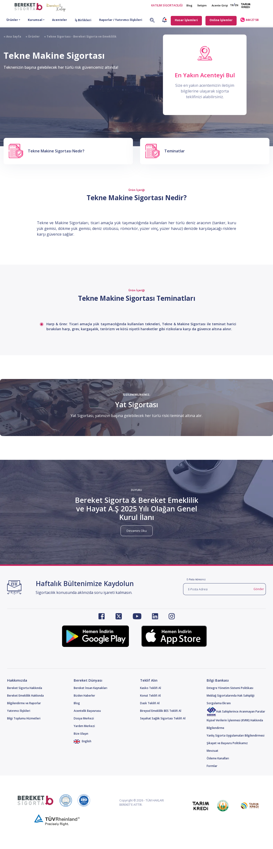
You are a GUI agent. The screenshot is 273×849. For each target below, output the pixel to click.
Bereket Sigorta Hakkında (24, 688)
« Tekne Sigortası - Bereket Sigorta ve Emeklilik (78, 36)
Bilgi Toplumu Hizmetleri (23, 718)
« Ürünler (30, 36)
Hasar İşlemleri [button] (186, 20)
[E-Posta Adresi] (217, 589)
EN (236, 5)
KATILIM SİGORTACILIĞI (167, 5)
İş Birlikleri (83, 20)
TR (232, 5)
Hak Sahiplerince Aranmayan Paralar (236, 711)
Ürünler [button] (12, 20)
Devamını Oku (137, 531)
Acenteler (59, 20)
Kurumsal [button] (35, 20)
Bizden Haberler (84, 696)
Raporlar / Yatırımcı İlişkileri (120, 20)
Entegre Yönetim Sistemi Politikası (230, 688)
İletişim (202, 5)
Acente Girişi (220, 5)
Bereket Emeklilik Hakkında (25, 696)
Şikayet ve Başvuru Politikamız (227, 743)
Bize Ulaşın (81, 734)
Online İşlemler (221, 20)
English (83, 741)
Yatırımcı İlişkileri (18, 711)
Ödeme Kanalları (218, 758)
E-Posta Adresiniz (196, 579)
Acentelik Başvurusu (87, 711)
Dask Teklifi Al (150, 703)
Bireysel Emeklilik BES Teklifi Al (160, 711)
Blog (189, 5)
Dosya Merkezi (84, 718)
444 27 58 (249, 20)
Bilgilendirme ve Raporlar (24, 703)
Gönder (259, 589)
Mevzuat (212, 751)
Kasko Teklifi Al (150, 688)
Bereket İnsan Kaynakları (90, 688)
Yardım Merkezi (84, 726)
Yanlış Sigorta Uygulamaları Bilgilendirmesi (235, 735)
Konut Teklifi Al (150, 696)
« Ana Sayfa (12, 36)
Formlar (212, 766)
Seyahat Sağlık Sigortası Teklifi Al (162, 718)
